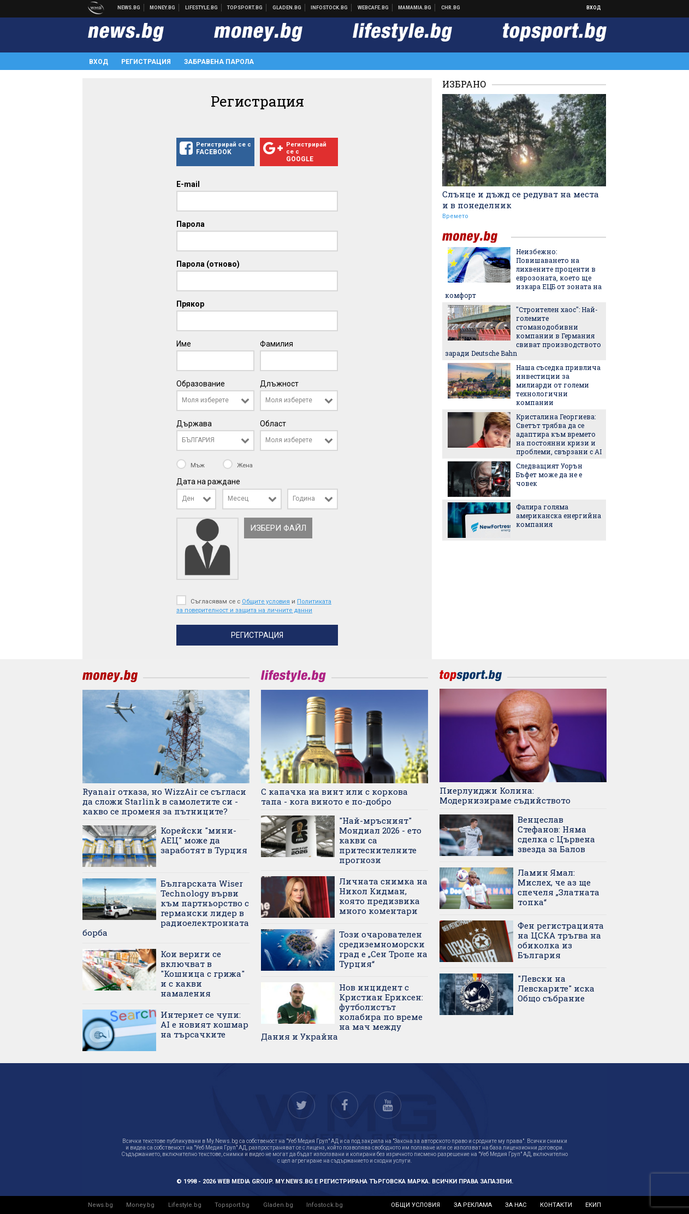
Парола (190, 224)
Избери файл (278, 528)
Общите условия (266, 601)
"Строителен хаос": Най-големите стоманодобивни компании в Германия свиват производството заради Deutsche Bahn (523, 331)
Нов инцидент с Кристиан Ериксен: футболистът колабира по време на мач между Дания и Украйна (342, 1011)
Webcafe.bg (373, 7)
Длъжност (279, 383)
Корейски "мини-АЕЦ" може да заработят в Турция (204, 840)
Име (183, 343)
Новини (129, 7)
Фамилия (276, 343)
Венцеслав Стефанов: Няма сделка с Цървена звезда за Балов (556, 834)
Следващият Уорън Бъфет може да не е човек (549, 474)
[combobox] (215, 400)
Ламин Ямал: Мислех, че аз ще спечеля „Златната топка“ (558, 887)
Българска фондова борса (329, 7)
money (476, 237)
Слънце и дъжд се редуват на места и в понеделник (520, 199)
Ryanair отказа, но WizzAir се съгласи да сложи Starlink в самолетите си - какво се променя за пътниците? (164, 801)
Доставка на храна (287, 7)
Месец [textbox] (238, 498)
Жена (238, 465)
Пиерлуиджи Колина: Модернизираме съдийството (505, 795)
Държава (194, 423)
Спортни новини (245, 7)
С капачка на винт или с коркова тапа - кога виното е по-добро (334, 796)
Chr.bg (451, 7)
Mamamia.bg (415, 7)
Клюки (202, 7)
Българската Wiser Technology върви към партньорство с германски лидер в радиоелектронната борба (165, 907)
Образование (200, 383)
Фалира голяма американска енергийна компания (558, 515)
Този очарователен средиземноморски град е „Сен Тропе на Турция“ (383, 949)
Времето (455, 216)
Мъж (191, 465)
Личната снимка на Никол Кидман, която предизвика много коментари (383, 896)
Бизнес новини (162, 7)
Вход (593, 7)
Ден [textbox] (188, 498)
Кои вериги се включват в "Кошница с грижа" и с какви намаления (203, 973)
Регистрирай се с (215, 148)
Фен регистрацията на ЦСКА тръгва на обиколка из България (561, 940)
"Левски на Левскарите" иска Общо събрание (556, 988)
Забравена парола (219, 62)
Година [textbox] (304, 498)
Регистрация (146, 62)
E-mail (188, 184)
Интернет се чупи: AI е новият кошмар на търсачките (204, 1024)
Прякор (190, 304)
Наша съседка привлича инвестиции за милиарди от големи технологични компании (558, 385)
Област (273, 423)
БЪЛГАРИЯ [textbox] (198, 440)
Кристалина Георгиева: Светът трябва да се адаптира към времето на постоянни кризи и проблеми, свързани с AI (559, 434)
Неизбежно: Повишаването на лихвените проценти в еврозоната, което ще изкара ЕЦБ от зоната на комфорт (523, 273)
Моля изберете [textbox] (205, 400)
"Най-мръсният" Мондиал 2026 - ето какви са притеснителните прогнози (380, 840)
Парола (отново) (208, 264)
